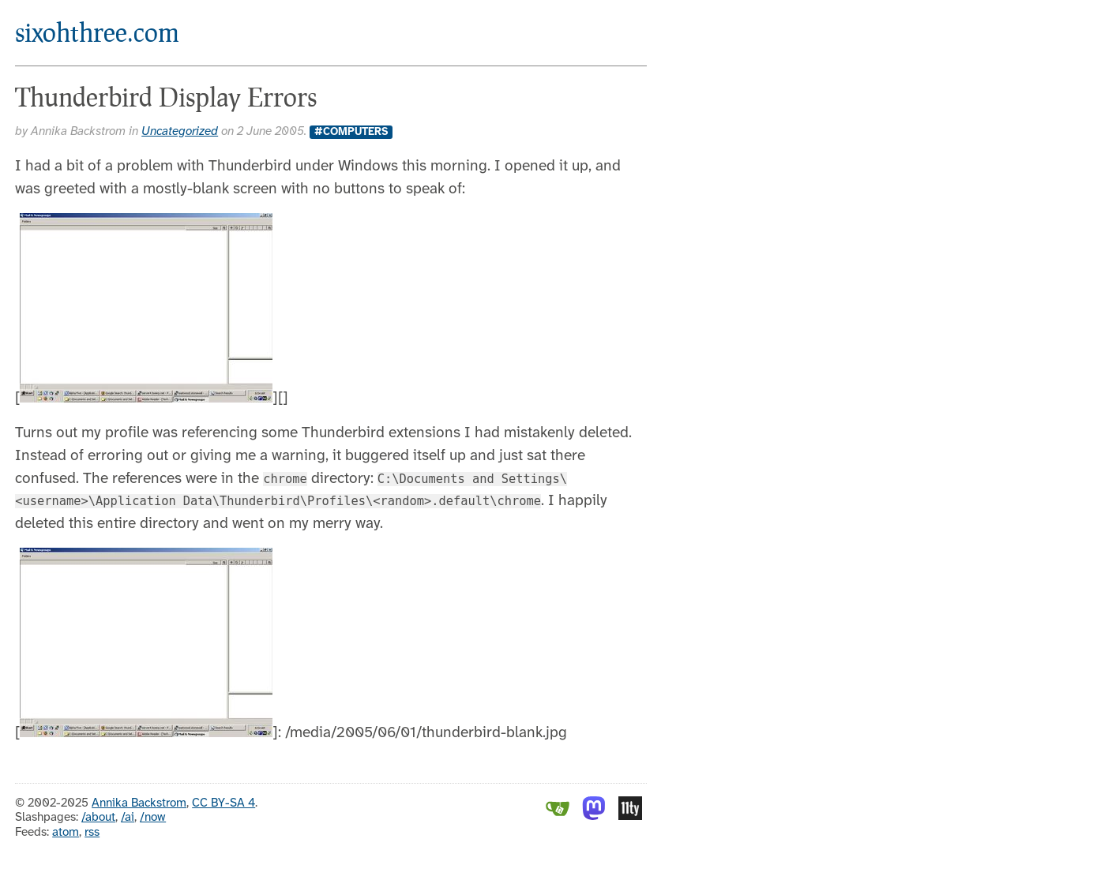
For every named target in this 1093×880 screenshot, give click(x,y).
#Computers (351, 131)
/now (153, 817)
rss (92, 832)
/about (98, 817)
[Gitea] (557, 817)
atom (65, 832)
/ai (127, 817)
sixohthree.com (97, 32)
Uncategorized (179, 131)
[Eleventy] (630, 817)
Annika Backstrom (139, 803)
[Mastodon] (594, 817)
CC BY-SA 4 (223, 803)
